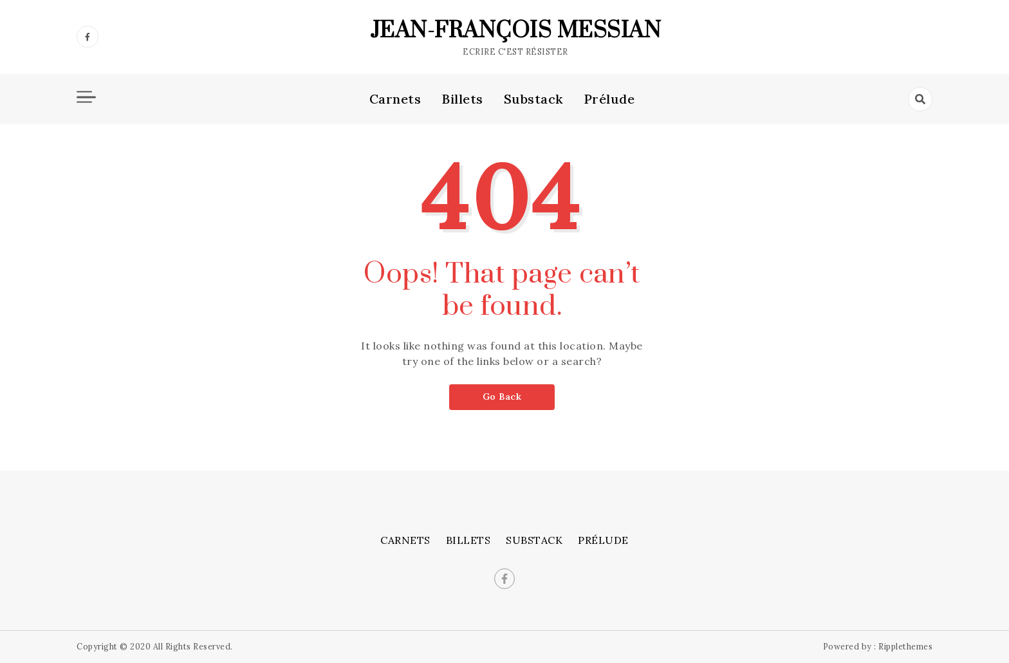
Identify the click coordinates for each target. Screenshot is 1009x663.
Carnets (395, 99)
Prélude (609, 99)
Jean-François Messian (516, 31)
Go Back (502, 396)
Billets (462, 99)
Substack (533, 99)
